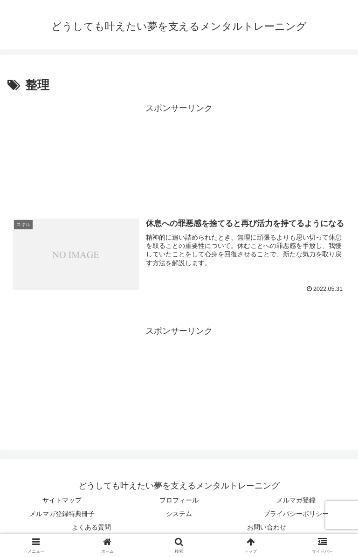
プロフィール (179, 500)
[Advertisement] (179, 156)
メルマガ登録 (296, 500)
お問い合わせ (266, 527)
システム (179, 513)
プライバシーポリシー (296, 513)
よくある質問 (91, 527)
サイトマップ (62, 500)
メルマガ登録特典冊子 (62, 513)
